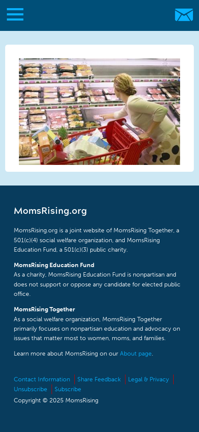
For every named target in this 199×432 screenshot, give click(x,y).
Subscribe (68, 389)
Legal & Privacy (148, 379)
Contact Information (42, 379)
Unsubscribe (30, 389)
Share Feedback (99, 379)
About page (136, 353)
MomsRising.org (95, 15)
